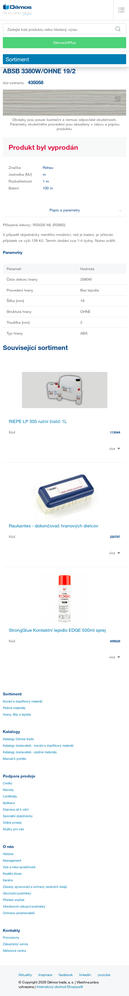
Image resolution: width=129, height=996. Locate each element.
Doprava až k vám (15, 809)
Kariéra (8, 880)
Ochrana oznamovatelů (19, 913)
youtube (104, 974)
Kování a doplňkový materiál (22, 701)
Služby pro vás (13, 829)
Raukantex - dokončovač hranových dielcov (53, 526)
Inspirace (45, 974)
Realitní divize (12, 874)
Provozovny (11, 938)
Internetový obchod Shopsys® (59, 986)
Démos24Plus (64, 42)
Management (12, 861)
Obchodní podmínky (17, 893)
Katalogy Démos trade (18, 739)
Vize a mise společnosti (19, 867)
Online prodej (12, 823)
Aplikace (9, 803)
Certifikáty (10, 796)
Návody (8, 790)
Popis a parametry (86, 210)
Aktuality (25, 974)
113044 (115, 432)
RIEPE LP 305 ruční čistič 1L (38, 421)
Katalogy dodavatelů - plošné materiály (30, 752)
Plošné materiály (14, 708)
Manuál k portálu (14, 759)
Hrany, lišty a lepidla (17, 714)
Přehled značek (13, 900)
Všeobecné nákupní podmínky (24, 906)
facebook (66, 974)
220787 (115, 537)
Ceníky (8, 783)
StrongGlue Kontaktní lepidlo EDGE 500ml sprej (57, 630)
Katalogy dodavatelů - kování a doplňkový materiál (38, 746)
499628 (115, 641)
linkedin (85, 974)
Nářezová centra (14, 951)
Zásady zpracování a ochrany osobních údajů (35, 887)
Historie (8, 854)
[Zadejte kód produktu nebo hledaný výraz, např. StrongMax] (64, 28)
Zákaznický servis (15, 944)
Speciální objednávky (18, 816)
